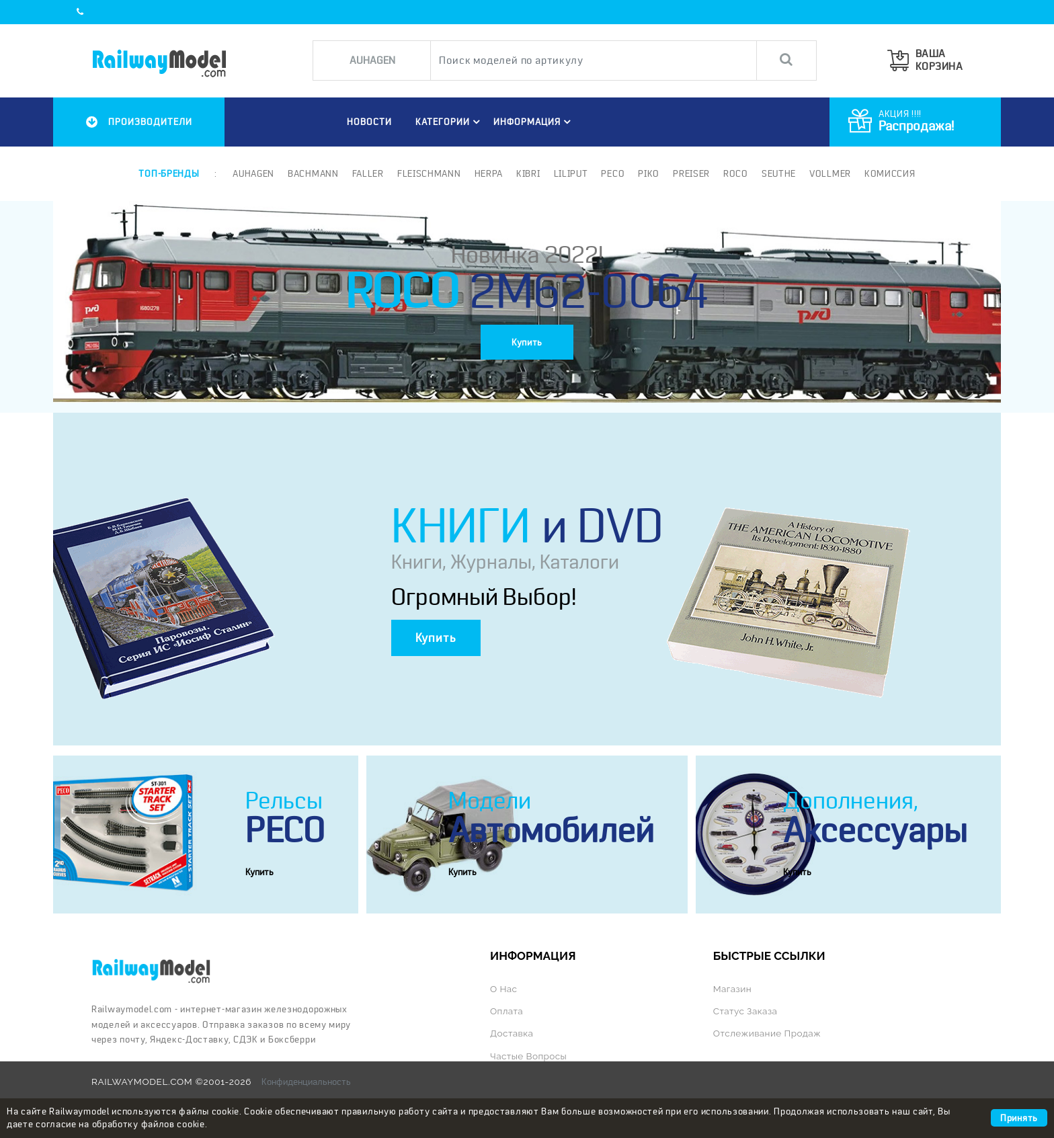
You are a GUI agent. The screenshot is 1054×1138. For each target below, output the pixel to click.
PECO (612, 173)
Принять (1019, 1117)
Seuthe (779, 173)
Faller (368, 173)
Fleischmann (429, 173)
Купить (527, 342)
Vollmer (830, 173)
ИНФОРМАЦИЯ (534, 121)
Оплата (506, 1011)
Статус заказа (745, 1011)
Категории (449, 121)
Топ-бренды (168, 173)
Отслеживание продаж (767, 1033)
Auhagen (253, 173)
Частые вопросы (528, 1056)
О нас (503, 988)
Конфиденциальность (306, 1081)
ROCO (735, 173)
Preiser (691, 173)
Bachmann (313, 173)
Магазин (732, 988)
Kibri (528, 173)
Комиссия (890, 173)
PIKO (648, 173)
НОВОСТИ (369, 121)
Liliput (571, 173)
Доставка (511, 1033)
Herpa (489, 173)
